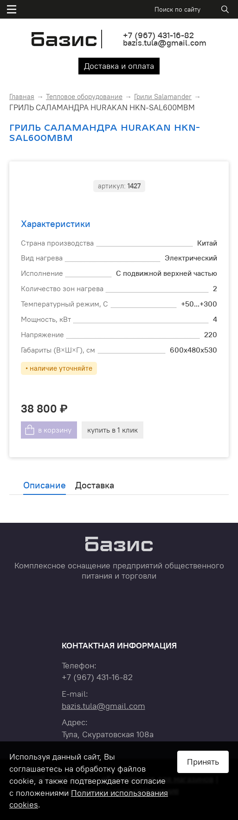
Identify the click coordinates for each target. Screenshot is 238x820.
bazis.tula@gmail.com (164, 42)
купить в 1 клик (112, 429)
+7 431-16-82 (158, 35)
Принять (203, 761)
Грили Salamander (163, 96)
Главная (21, 96)
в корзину (54, 429)
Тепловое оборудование (84, 96)
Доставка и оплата (119, 65)
